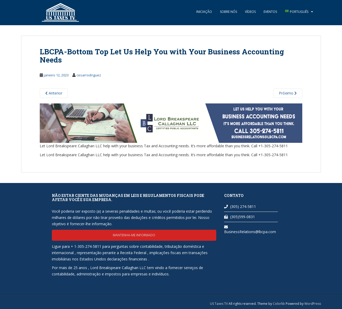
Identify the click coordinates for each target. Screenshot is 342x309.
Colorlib (279, 303)
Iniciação (204, 11)
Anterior (53, 93)
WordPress (312, 303)
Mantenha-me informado (134, 235)
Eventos (270, 11)
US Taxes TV (219, 303)
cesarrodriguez (89, 75)
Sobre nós (228, 11)
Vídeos (250, 11)
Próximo (288, 93)
